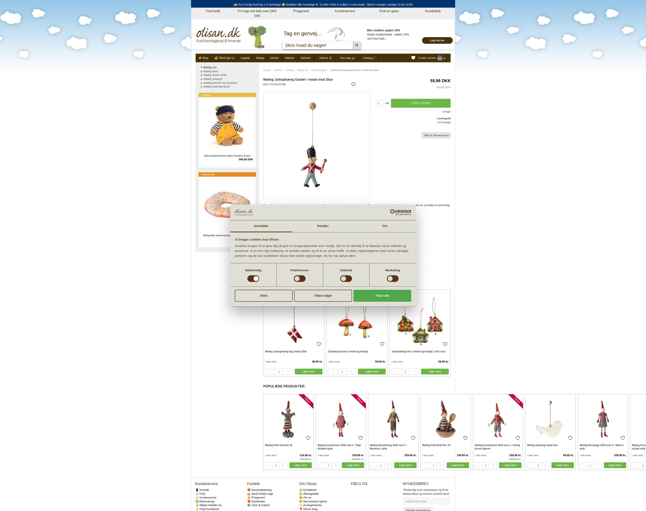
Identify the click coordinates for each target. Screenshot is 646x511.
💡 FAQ (200, 493)
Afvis (264, 295)
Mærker (289, 57)
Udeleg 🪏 (369, 57)
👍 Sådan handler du (208, 505)
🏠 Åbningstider (309, 493)
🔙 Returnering (204, 501)
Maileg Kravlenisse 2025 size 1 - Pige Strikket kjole (339, 447)
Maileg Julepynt (319, 70)
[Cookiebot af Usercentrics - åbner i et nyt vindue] (393, 212)
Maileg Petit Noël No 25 (278, 445)
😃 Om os (305, 497)
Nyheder (306, 57)
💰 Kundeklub (308, 489)
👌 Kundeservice (206, 497)
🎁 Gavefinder (256, 501)
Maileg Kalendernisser (217, 86)
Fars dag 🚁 (347, 57)
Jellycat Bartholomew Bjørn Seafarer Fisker (227, 156)
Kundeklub (433, 11)
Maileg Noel (211, 71)
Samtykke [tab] (261, 226)
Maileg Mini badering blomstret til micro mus (227, 235)
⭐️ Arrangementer (310, 505)
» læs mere (270, 361)
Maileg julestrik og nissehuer (220, 82)
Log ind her (437, 40)
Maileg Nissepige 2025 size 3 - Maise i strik (602, 447)
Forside (267, 70)
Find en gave (389, 11)
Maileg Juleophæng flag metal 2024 (286, 351)
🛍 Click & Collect (258, 505)
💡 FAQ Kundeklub (207, 509)
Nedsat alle (208, 174)
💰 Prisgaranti (256, 497)
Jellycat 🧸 (325, 57)
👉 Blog (203, 57)
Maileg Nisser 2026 (215, 75)
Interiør (274, 57)
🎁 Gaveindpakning (259, 489)
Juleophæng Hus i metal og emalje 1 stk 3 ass (418, 351)
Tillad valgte (323, 295)
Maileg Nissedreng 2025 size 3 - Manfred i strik (388, 447)
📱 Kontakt (202, 489)
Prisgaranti (301, 11)
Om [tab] (384, 226)
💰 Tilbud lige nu (224, 57)
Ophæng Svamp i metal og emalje (348, 351)
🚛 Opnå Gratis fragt (260, 493)
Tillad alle (382, 295)
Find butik (213, 11)
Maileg (260, 57)
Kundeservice (345, 11)
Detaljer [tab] (323, 226)
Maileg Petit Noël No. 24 (436, 445)
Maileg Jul (302, 70)
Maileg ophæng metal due (542, 445)
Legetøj (245, 57)
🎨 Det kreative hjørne (313, 501)
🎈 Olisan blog (308, 509)
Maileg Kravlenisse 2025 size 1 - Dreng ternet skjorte (497, 447)
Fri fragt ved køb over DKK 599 (256, 13)
